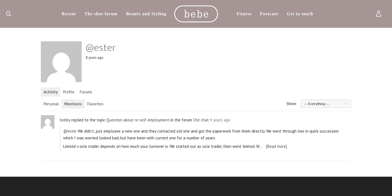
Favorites (95, 103)
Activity (51, 91)
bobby (65, 119)
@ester (70, 131)
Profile (68, 91)
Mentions (73, 103)
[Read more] (276, 146)
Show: (291, 103)
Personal (51, 103)
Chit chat (201, 119)
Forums (86, 91)
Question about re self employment (137, 119)
